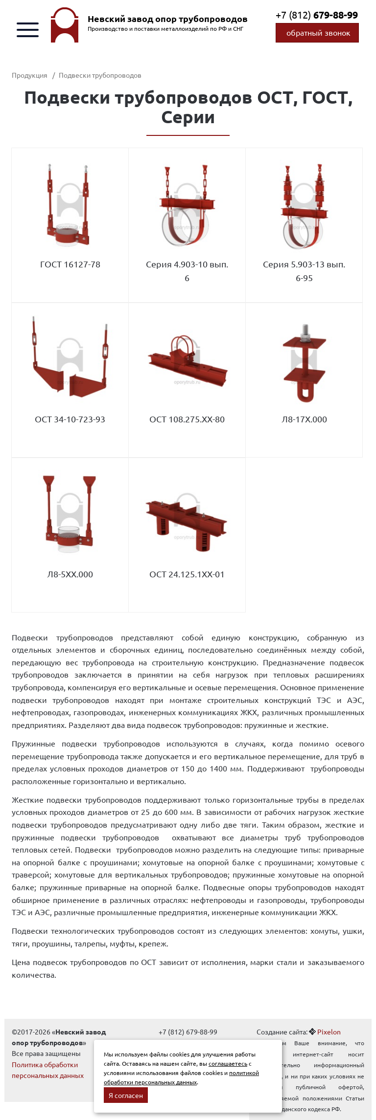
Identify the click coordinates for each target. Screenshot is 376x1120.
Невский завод (168, 18)
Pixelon (329, 1031)
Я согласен (126, 1095)
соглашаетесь (228, 1063)
